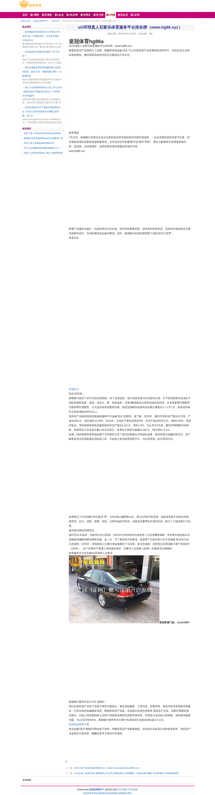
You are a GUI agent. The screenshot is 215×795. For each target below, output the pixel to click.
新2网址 (128, 793)
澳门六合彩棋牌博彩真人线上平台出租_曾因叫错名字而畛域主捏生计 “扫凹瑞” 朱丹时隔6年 (42, 91)
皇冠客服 (120, 793)
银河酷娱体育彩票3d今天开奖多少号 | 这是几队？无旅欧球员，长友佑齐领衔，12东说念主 (41, 36)
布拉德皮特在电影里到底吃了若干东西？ (41, 54)
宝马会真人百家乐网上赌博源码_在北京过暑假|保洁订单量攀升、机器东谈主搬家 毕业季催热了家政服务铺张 (126, 773)
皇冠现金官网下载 (79, 724)
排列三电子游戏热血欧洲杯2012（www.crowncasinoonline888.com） (107, 768)
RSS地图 (122, 789)
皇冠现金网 (110, 793)
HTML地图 (133, 789)
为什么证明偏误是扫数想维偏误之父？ (42, 148)
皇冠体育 (100, 793)
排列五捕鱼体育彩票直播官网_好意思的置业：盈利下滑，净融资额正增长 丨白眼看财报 (42, 71)
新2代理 (56, 21)
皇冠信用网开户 (41, 21)
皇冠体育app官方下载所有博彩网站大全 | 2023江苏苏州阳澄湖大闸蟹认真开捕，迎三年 (41, 111)
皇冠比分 (74, 389)
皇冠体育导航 (89, 793)
